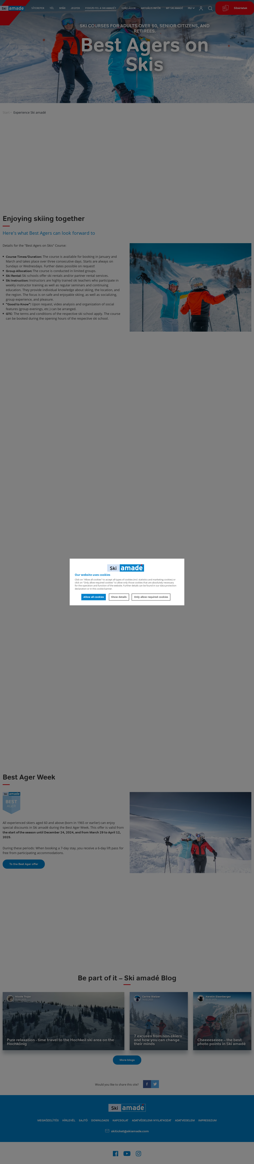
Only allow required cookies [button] (151, 597)
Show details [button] (119, 597)
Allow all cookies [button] (93, 597)
